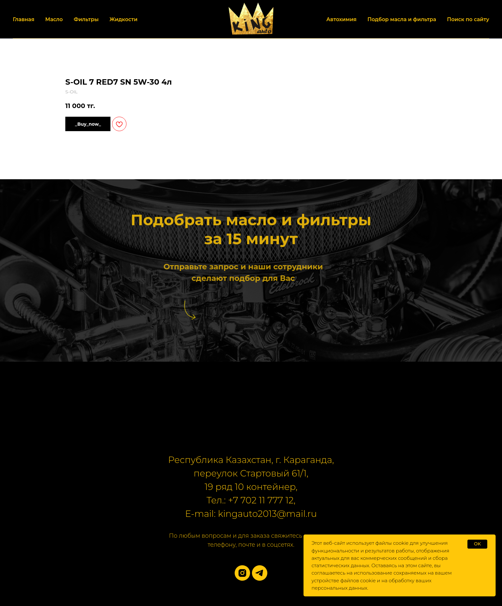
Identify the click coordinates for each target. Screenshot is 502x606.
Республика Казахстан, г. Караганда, (251, 459)
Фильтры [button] (86, 19)
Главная (23, 19)
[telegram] (259, 573)
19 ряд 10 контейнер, (251, 486)
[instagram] (242, 573)
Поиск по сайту (468, 19)
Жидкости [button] (123, 19)
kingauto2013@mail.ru (267, 513)
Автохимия (341, 19)
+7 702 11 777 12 (261, 500)
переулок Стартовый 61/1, (251, 473)
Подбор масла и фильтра (402, 19)
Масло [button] (54, 19)
